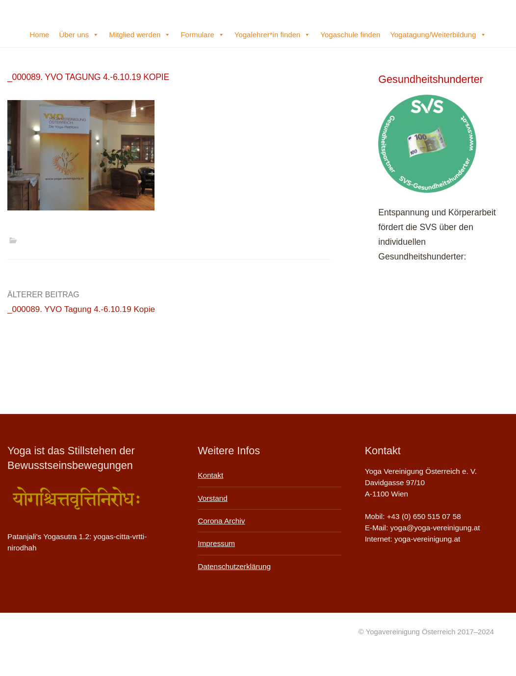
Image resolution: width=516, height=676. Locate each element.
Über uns (79, 35)
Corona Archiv (221, 521)
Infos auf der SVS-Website (429, 313)
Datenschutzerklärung (234, 566)
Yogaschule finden (350, 34)
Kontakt (210, 475)
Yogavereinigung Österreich (37, 11)
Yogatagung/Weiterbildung (438, 35)
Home (39, 34)
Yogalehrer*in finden (272, 35)
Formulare (202, 35)
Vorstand (212, 498)
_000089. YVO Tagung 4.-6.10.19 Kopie (81, 309)
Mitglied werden (140, 35)
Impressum (216, 543)
